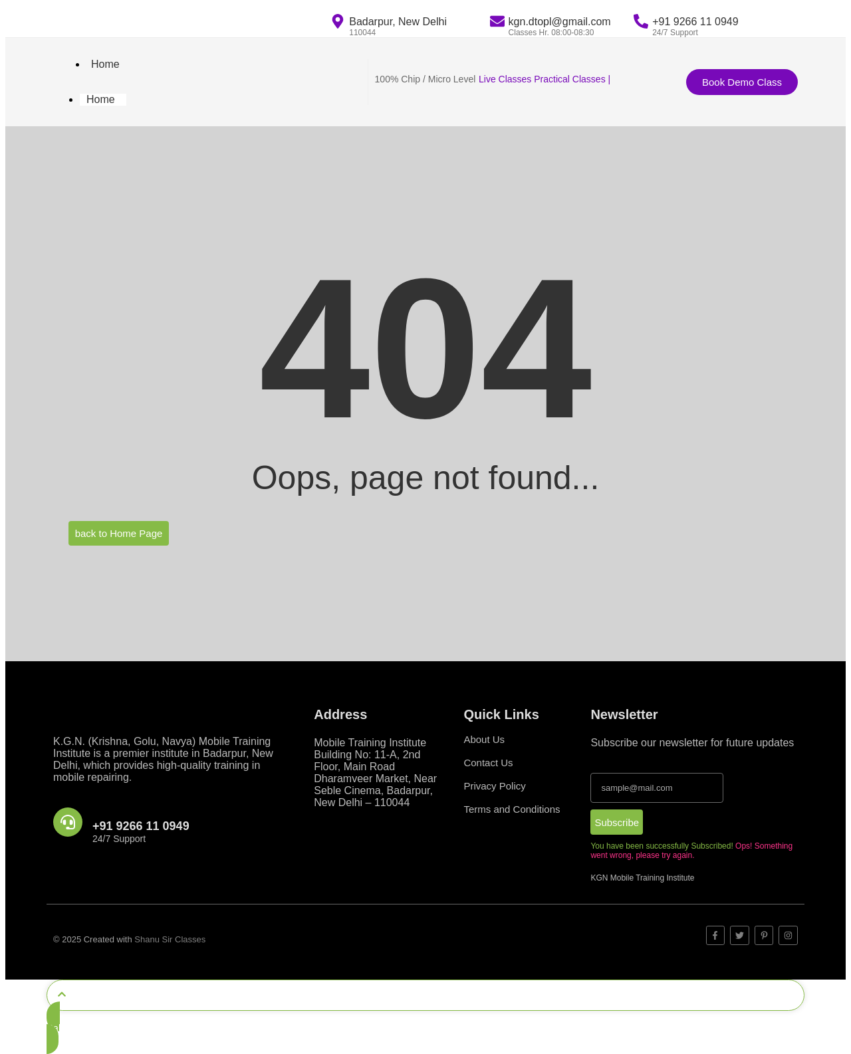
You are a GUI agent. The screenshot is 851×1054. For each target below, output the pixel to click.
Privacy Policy (494, 785)
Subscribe (616, 822)
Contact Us (488, 762)
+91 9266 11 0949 (140, 826)
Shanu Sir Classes (169, 939)
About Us (484, 739)
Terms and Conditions (511, 809)
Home (105, 64)
